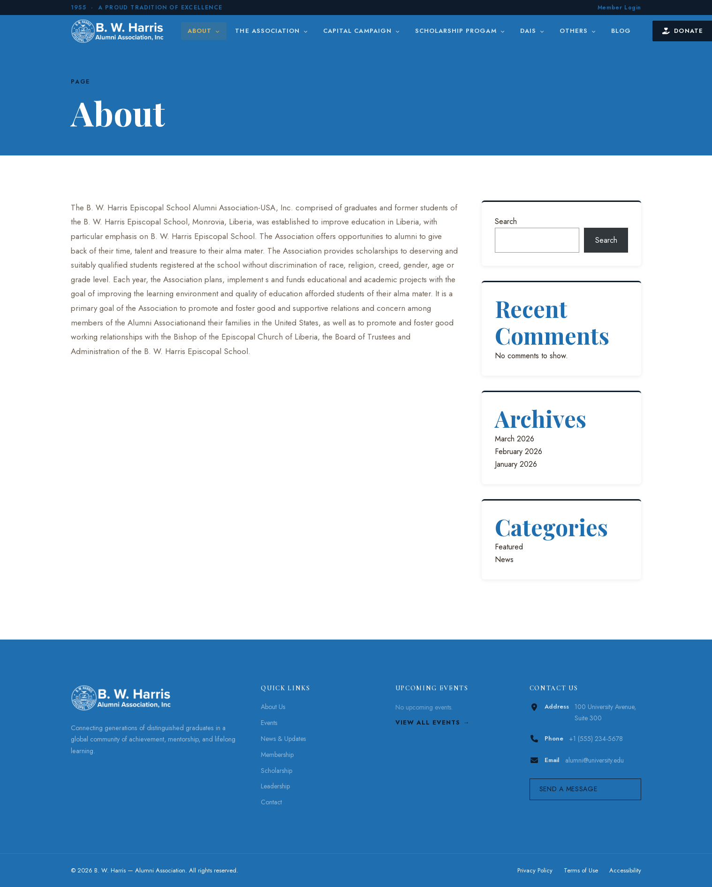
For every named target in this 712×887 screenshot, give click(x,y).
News (504, 559)
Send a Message (568, 789)
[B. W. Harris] (118, 31)
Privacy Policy (535, 870)
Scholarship (276, 770)
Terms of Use (581, 870)
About (204, 30)
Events (269, 722)
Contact (271, 802)
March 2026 (514, 438)
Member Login (619, 7)
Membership (277, 754)
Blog (621, 30)
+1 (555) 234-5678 (596, 738)
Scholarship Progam (460, 30)
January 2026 (516, 464)
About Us (273, 706)
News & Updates (283, 738)
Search (506, 221)
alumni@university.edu (594, 760)
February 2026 (518, 451)
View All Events (428, 722)
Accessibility (625, 870)
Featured (509, 546)
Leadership (275, 786)
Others (578, 30)
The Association (271, 30)
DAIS (532, 30)
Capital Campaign (361, 30)
